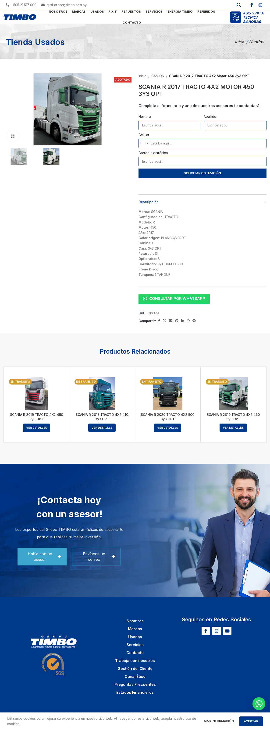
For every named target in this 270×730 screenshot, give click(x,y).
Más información (219, 721)
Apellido (210, 117)
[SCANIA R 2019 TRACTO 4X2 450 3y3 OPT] (36, 393)
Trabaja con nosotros (135, 660)
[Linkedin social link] (182, 321)
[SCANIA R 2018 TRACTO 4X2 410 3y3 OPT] (102, 393)
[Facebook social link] (159, 321)
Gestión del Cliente (135, 668)
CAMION (157, 76)
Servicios (135, 644)
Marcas (135, 628)
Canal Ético (135, 676)
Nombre (145, 117)
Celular (144, 135)
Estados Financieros (135, 692)
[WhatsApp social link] (188, 321)
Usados (135, 636)
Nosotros (135, 621)
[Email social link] (171, 321)
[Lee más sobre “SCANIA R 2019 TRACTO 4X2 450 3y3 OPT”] (36, 428)
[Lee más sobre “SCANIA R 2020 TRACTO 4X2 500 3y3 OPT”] (167, 428)
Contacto (135, 652)
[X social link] (165, 321)
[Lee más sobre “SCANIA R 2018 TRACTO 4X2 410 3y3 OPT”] (102, 428)
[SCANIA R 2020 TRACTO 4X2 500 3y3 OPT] (168, 393)
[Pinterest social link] (177, 321)
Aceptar (251, 721)
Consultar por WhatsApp (174, 298)
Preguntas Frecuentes (135, 684)
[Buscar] (238, 5)
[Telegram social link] (194, 321)
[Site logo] (20, 17)
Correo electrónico (153, 153)
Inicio (240, 41)
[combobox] (144, 143)
